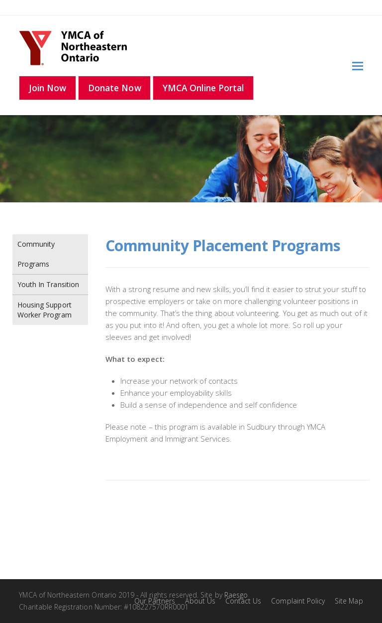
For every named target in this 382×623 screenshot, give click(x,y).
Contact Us (243, 601)
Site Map (349, 601)
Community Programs (36, 254)
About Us (200, 601)
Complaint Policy (298, 601)
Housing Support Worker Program (44, 309)
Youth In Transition (48, 284)
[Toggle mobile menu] (357, 65)
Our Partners (155, 601)
